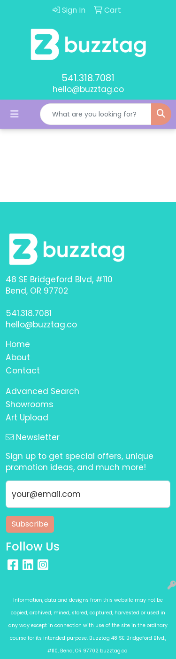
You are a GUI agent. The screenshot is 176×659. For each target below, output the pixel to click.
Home (18, 344)
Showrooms (30, 404)
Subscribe (30, 524)
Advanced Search (42, 391)
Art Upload (27, 417)
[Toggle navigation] (14, 114)
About (18, 357)
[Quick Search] (96, 114)
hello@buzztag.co (88, 89)
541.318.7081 (88, 78)
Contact (23, 370)
